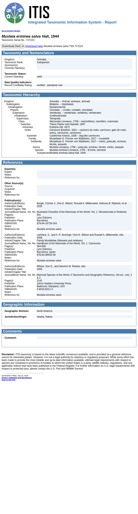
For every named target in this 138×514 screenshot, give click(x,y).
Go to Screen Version (11, 31)
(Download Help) (34, 46)
